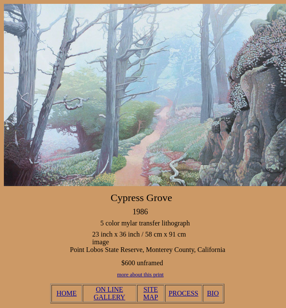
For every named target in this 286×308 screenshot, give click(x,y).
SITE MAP (150, 293)
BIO (213, 293)
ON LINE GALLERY (109, 293)
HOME (67, 293)
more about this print (140, 274)
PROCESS (183, 293)
